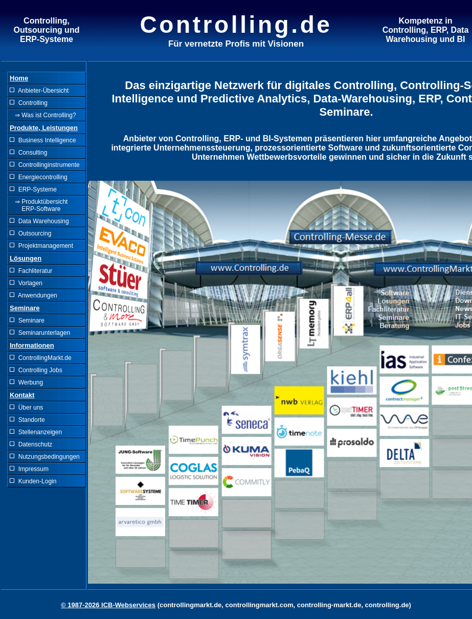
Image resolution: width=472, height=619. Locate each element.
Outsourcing (30, 233)
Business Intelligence (43, 140)
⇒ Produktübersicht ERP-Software (39, 205)
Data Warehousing (39, 221)
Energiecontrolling (39, 177)
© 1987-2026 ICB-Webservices (108, 605)
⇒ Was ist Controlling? (43, 115)
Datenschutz (31, 444)
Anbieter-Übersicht (39, 90)
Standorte (27, 419)
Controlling (29, 102)
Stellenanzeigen (36, 432)
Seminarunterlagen (40, 332)
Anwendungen (33, 295)
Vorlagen (26, 283)
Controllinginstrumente (45, 164)
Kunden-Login (33, 481)
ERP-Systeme (33, 189)
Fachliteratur (31, 270)
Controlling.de (236, 24)
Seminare (27, 320)
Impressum (29, 469)
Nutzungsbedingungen (45, 456)
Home (19, 78)
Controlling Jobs (36, 370)
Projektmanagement (41, 245)
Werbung (26, 382)
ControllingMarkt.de (41, 357)
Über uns (26, 407)
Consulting (28, 152)
